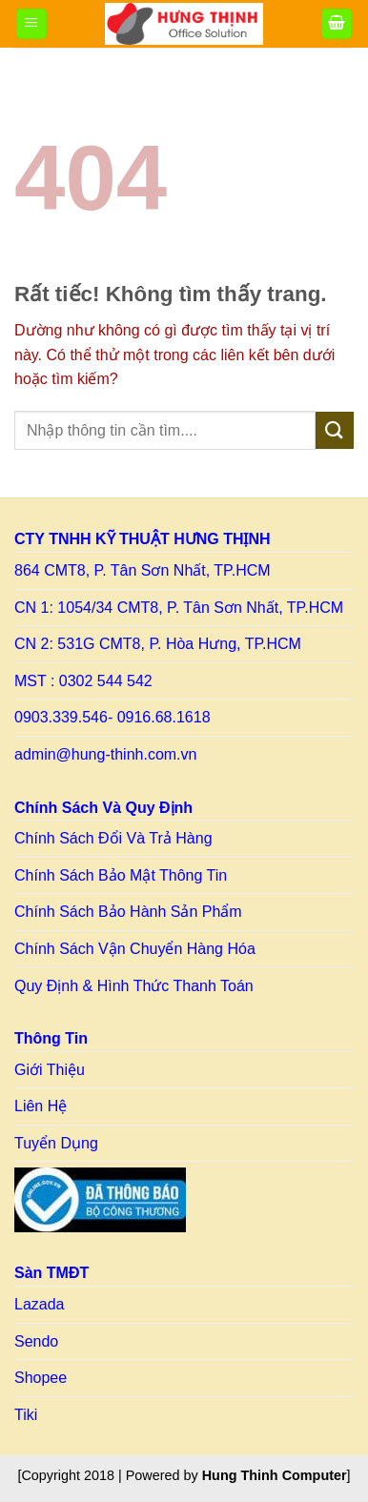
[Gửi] (335, 430)
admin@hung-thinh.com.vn (105, 754)
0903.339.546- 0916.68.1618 (112, 717)
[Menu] (31, 24)
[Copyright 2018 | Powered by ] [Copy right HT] (183, 1475)
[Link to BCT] (100, 1200)
